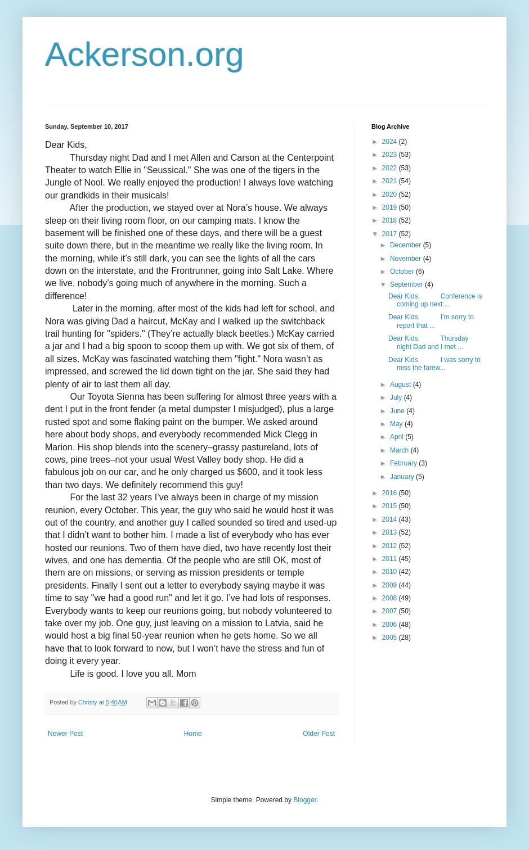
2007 (390, 611)
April (397, 437)
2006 (390, 625)
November (406, 259)
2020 (390, 194)
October (403, 271)
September (407, 284)
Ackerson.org (144, 54)
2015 (390, 506)
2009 (390, 585)
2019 (390, 207)
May (397, 424)
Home (193, 734)
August (401, 384)
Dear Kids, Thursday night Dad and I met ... (428, 342)
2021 (390, 181)
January (403, 477)
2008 (390, 598)
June (398, 411)
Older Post (319, 734)
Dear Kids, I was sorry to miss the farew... (434, 364)
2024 (390, 142)
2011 (390, 559)
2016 (390, 493)
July (397, 397)
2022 (390, 168)
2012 (390, 546)
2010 (390, 572)
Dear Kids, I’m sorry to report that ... (431, 321)
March (400, 450)
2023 (390, 155)
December (406, 245)
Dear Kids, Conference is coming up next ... (435, 300)
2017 (390, 234)
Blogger (304, 800)
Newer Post (65, 734)
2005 (390, 637)
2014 (390, 519)
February (404, 463)
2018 (390, 220)
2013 (390, 532)
